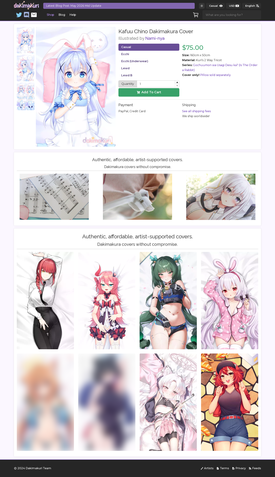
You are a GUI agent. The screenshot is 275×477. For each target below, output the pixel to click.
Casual (126, 47)
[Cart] (195, 14)
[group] (45, 300)
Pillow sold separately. (215, 75)
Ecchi (125, 54)
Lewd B (126, 75)
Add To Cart (149, 92)
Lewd (125, 68)
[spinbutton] (158, 83)
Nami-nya (155, 38)
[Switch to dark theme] (202, 6)
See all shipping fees (196, 111)
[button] (177, 82)
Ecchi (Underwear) (134, 61)
